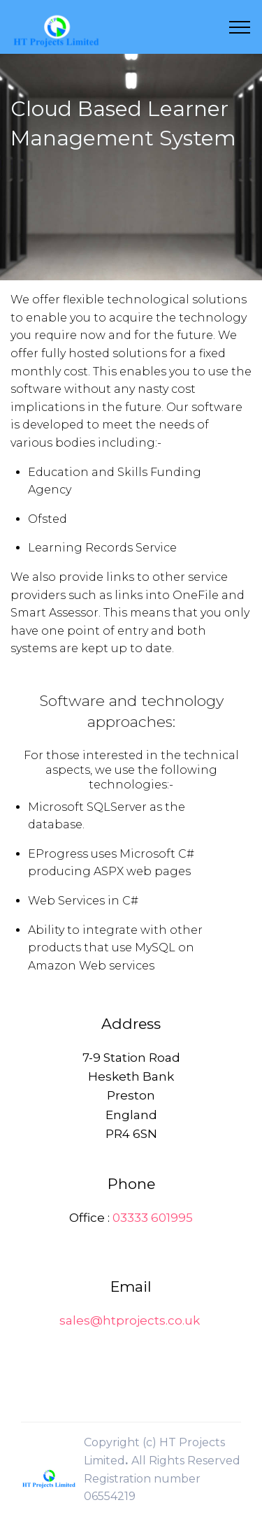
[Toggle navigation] (240, 27)
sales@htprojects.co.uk (129, 1320)
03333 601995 (152, 1218)
